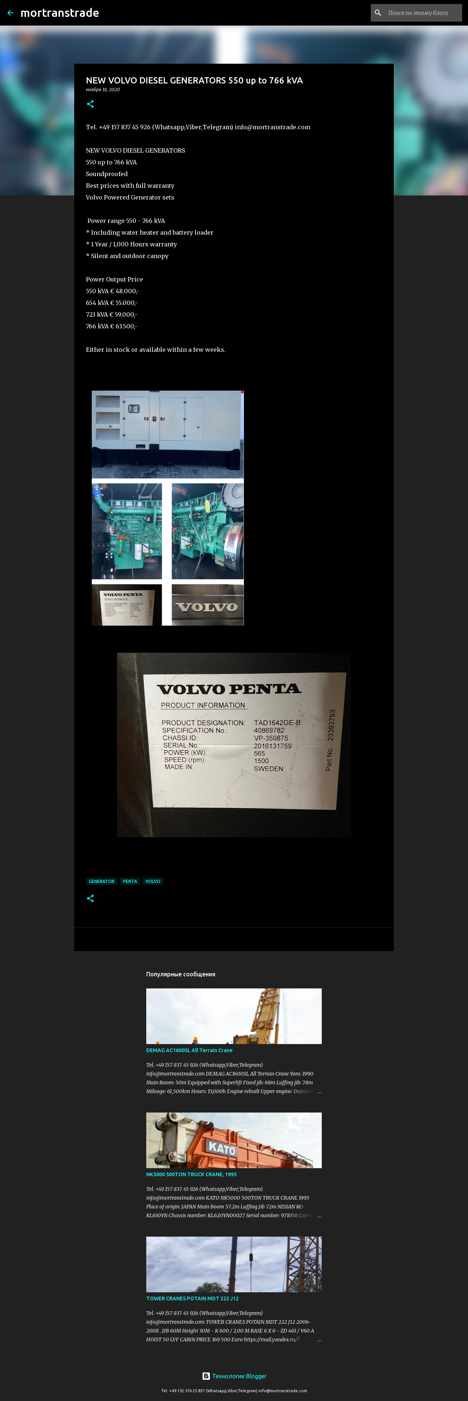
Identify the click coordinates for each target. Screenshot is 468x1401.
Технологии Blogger (234, 1376)
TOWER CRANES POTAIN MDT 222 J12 (192, 1298)
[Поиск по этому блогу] (423, 13)
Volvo (153, 881)
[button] (90, 104)
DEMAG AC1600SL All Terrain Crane (189, 1050)
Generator (101, 881)
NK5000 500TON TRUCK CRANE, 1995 (191, 1174)
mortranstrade (59, 12)
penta (130, 881)
